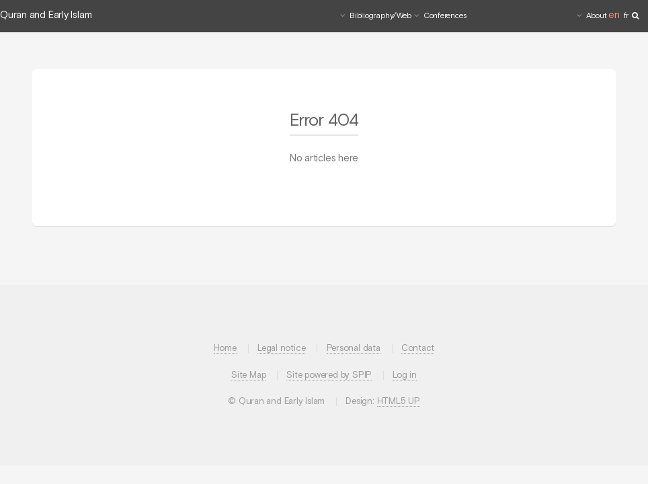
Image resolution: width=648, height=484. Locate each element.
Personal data (353, 348)
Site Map (248, 375)
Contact (417, 348)
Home (225, 348)
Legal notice (281, 348)
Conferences (445, 16)
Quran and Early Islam (45, 15)
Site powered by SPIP (329, 375)
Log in (405, 375)
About (596, 16)
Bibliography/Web (380, 16)
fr (626, 16)
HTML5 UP (398, 401)
